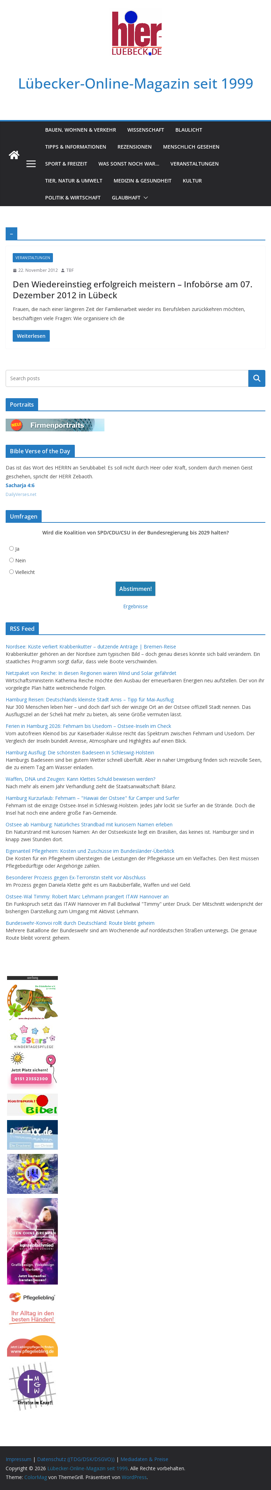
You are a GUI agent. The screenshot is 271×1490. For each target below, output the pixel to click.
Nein (20, 560)
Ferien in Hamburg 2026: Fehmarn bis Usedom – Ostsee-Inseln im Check (88, 726)
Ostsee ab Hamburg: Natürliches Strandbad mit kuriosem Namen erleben (89, 824)
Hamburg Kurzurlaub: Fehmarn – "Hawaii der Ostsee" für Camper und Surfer (92, 798)
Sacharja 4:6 (20, 485)
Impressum (18, 1459)
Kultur (192, 180)
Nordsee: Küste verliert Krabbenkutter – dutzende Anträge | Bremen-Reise (91, 646)
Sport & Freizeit (66, 163)
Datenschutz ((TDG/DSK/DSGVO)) (76, 1459)
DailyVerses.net (21, 494)
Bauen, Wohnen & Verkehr (80, 129)
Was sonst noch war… (128, 163)
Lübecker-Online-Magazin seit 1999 (135, 83)
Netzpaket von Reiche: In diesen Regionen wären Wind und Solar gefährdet (91, 673)
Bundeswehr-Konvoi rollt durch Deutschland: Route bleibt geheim (80, 923)
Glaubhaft (126, 197)
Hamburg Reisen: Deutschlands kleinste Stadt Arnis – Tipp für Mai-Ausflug (90, 699)
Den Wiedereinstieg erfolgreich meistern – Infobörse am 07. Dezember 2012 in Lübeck (132, 289)
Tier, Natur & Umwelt (73, 180)
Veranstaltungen (194, 163)
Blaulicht (188, 129)
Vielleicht (25, 572)
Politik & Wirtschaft (73, 197)
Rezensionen (135, 146)
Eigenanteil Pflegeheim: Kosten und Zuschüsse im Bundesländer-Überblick (90, 851)
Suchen (256, 378)
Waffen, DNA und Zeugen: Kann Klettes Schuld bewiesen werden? (80, 779)
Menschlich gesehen (191, 146)
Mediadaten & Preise (144, 1459)
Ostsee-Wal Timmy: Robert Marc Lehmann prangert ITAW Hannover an (87, 896)
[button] (144, 198)
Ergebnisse (135, 606)
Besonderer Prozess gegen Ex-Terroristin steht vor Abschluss (76, 877)
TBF (70, 270)
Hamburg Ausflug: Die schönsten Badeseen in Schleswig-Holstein (80, 752)
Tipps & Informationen (75, 146)
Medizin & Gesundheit (142, 180)
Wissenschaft (145, 129)
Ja (17, 548)
